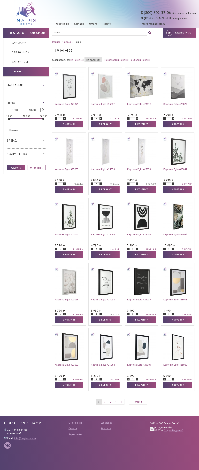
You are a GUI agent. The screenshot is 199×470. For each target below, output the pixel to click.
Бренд (12, 140)
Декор (14, 71)
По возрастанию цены (116, 59)
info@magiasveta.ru (153, 23)
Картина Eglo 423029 (175, 104)
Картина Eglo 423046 (175, 234)
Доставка (79, 23)
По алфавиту (93, 59)
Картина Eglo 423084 (103, 364)
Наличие (13, 130)
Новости (106, 23)
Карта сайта (75, 434)
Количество (17, 154)
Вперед (138, 401)
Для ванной (18, 52)
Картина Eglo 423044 (103, 234)
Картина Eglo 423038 (103, 169)
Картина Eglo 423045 (139, 234)
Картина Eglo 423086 (175, 364)
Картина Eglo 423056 (66, 299)
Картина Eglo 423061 (175, 299)
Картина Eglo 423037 (66, 169)
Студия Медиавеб (173, 430)
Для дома (16, 42)
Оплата (93, 23)
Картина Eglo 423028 (139, 104)
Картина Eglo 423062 (66, 364)
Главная (56, 41)
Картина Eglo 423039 (139, 169)
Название (15, 85)
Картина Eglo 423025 (66, 104)
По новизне (76, 59)
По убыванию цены (140, 59)
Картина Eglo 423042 (175, 169)
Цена (11, 103)
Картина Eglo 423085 (139, 364)
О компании (62, 23)
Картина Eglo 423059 (139, 299)
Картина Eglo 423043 (66, 234)
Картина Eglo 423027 (103, 104)
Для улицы (17, 61)
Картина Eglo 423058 (103, 299)
